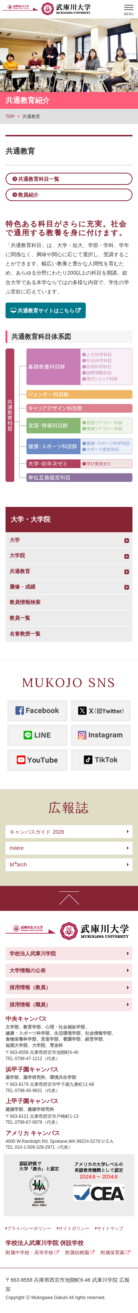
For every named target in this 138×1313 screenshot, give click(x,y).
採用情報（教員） (30, 987)
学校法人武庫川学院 (33, 953)
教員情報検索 (25, 602)
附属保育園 (112, 1252)
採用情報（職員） (30, 1005)
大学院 (17, 555)
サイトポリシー (74, 1228)
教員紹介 (28, 195)
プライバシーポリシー (29, 1228)
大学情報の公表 (28, 970)
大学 (15, 540)
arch (18, 864)
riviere (17, 848)
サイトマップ (110, 1228)
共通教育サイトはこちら (42, 311)
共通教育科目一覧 (38, 179)
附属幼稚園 (77, 1252)
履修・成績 (22, 587)
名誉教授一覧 (25, 634)
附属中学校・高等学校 (29, 1252)
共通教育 (20, 571)
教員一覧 (20, 618)
